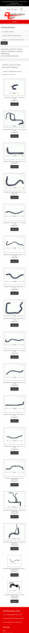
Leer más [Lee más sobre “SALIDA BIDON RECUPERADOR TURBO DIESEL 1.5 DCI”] (14, 389)
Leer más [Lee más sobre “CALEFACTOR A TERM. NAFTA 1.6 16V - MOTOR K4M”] (14, 229)
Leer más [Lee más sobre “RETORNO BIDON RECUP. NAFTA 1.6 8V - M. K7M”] (14, 453)
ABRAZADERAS (5, 54)
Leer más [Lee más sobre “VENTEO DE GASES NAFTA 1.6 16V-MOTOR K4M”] (14, 104)
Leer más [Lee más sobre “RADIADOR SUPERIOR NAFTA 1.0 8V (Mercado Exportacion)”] (14, 548)
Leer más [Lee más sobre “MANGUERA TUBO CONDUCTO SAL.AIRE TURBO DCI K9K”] (14, 601)
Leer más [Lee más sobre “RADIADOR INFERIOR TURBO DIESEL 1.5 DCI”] (14, 197)
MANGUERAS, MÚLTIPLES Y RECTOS (11, 49)
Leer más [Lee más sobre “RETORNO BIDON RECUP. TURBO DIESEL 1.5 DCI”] (14, 421)
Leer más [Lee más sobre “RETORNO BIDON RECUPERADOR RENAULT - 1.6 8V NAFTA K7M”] (14, 575)
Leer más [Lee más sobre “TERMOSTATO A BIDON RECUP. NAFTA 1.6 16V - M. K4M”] (14, 261)
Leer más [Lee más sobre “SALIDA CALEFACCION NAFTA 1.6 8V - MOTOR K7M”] (14, 357)
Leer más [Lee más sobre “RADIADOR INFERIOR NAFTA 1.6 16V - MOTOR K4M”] (14, 136)
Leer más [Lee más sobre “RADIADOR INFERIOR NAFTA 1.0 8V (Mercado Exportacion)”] (14, 516)
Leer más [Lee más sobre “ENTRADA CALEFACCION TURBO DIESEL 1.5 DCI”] (14, 293)
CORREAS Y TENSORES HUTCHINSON (12, 51)
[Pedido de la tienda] (14, 71)
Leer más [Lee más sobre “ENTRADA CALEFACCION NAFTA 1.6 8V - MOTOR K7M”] (14, 485)
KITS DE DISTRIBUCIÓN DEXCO (10, 56)
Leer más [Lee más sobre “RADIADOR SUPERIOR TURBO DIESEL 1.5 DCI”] (14, 167)
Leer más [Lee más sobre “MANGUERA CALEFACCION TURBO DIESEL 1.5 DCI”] (14, 325)
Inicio (4, 631)
